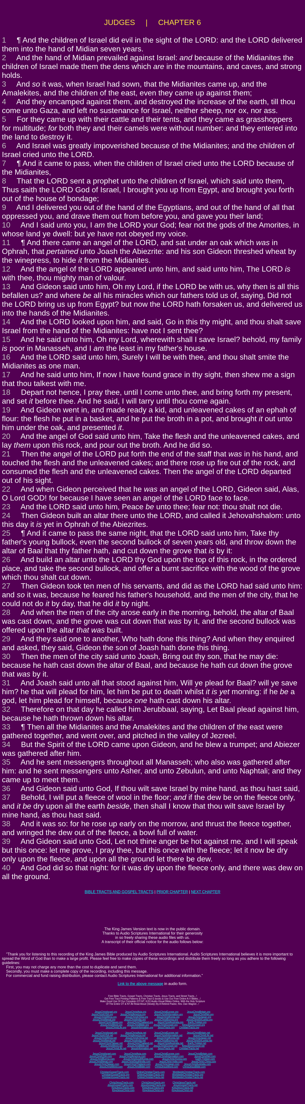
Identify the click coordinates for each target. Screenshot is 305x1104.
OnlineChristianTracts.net (150, 1077)
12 (6, 269)
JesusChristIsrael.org (106, 1011)
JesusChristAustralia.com (197, 1064)
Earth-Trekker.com (205, 1059)
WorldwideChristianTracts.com (189, 1072)
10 (6, 225)
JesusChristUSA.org (102, 1014)
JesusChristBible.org (138, 1025)
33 (6, 727)
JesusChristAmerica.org (133, 1014)
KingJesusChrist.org (153, 1090)
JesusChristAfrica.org (105, 1017)
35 (6, 762)
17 (6, 374)
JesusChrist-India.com (171, 1061)
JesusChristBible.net (138, 1046)
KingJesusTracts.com (123, 1087)
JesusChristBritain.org (198, 1011)
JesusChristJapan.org (199, 1017)
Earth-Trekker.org (197, 1022)
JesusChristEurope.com (166, 1053)
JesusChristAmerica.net (133, 1035)
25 (6, 533)
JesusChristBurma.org (166, 1019)
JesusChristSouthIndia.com (136, 1061)
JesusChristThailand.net (140, 1043)
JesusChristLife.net (203, 1035)
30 (6, 656)
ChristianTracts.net (189, 1048)
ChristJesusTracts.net (184, 1082)
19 (6, 410)
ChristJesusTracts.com (121, 1082)
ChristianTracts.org (189, 1027)
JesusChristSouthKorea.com (138, 1059)
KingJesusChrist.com (123, 1090)
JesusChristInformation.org (168, 1014)
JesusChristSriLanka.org (200, 1019)
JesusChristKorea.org (168, 1017)
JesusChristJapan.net (199, 1038)
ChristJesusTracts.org (153, 1082)
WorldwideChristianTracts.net (187, 1077)
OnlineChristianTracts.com (151, 1072)
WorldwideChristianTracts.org (187, 1074)
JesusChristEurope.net (166, 1032)
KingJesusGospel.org (193, 1025)
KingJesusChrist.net (182, 1090)
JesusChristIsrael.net (106, 1032)
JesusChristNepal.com (101, 1061)
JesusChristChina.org (136, 1017)
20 (6, 436)
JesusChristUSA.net (102, 1035)
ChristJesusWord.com (166, 1066)
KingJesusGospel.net (193, 1046)
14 (6, 321)
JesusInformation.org (142, 1027)
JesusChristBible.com (138, 1066)
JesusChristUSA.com (100, 1056)
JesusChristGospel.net (165, 1046)
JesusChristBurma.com (102, 1059)
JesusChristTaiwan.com (106, 1064)
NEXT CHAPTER (205, 892)
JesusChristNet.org (203, 1014)
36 (6, 788)
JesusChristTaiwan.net (111, 1043)
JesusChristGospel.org (165, 1025)
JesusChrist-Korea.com (174, 1059)
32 (6, 709)
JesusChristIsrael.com (104, 1053)
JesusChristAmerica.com (132, 1056)
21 (6, 454)
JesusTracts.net (166, 1048)
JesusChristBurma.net (166, 1040)
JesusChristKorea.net (168, 1038)
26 (6, 559)
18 (6, 392)
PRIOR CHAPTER (172, 892)
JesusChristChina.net (136, 1038)
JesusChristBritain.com (200, 1053)
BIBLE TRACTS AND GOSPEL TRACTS (119, 892)
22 (6, 489)
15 (6, 339)
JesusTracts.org (166, 1027)
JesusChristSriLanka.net (199, 1040)
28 (6, 612)
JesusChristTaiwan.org (111, 1022)
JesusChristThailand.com (137, 1064)
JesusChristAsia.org (135, 1011)
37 (6, 797)
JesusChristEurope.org (166, 1011)
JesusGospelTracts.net (185, 1085)
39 (6, 841)
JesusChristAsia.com (135, 1053)
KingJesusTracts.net (182, 1087)
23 (6, 506)
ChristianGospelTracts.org (115, 1074)
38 (6, 823)
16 (6, 357)
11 (6, 242)
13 (6, 286)
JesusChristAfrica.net (105, 1038)
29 (6, 638)
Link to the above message (140, 984)
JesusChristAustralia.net (170, 1043)
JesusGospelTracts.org (153, 1085)
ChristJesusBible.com (194, 1066)
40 (6, 867)
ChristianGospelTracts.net (115, 1077)
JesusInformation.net (142, 1048)
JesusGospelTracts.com (120, 1085)
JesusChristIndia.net (135, 1040)
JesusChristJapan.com (167, 1064)
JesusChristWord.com (111, 1066)
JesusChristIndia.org (135, 1019)
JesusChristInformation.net (168, 1035)
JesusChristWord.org (111, 1025)
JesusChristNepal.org (103, 1019)
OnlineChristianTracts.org (150, 1074)
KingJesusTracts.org (153, 1087)
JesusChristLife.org (116, 1027)
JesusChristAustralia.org (170, 1022)
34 (6, 744)
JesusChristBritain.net (198, 1032)
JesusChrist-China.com (203, 1061)
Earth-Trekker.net (197, 1043)
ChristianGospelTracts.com (114, 1072)
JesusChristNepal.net (104, 1040)
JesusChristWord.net (111, 1046)
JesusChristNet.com (204, 1056)
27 (6, 586)
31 (6, 682)
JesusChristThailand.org (140, 1022)
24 (6, 515)
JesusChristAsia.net (135, 1032)
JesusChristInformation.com (169, 1056)
